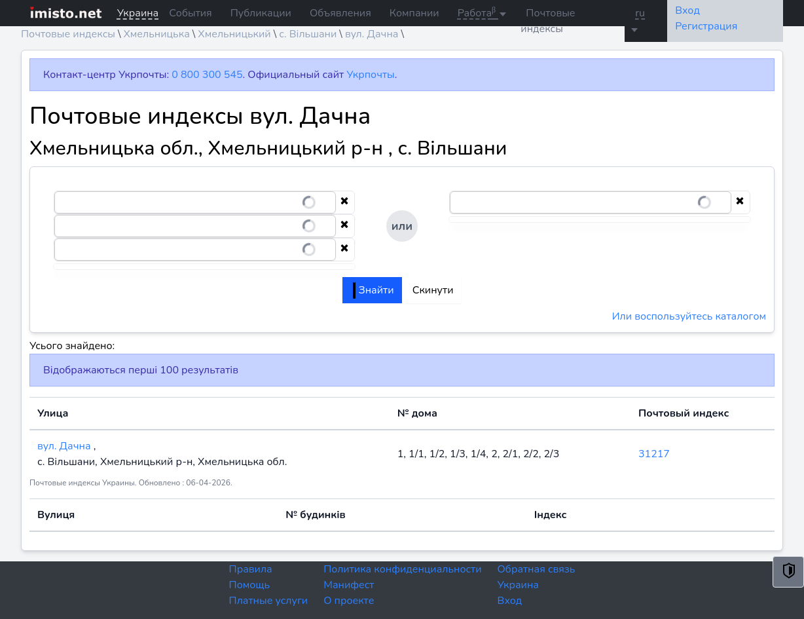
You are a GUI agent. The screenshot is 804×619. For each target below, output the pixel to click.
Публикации (260, 13)
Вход (510, 600)
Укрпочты (370, 74)
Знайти (373, 290)
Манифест (348, 585)
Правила (250, 569)
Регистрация (706, 26)
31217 (654, 454)
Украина (518, 585)
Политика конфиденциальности (402, 569)
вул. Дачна (65, 446)
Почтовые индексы (548, 21)
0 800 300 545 (207, 74)
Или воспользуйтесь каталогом (689, 316)
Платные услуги (268, 600)
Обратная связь (537, 569)
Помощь (249, 585)
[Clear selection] (344, 202)
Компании (414, 13)
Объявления (340, 13)
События (190, 13)
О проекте (348, 600)
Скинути (433, 290)
